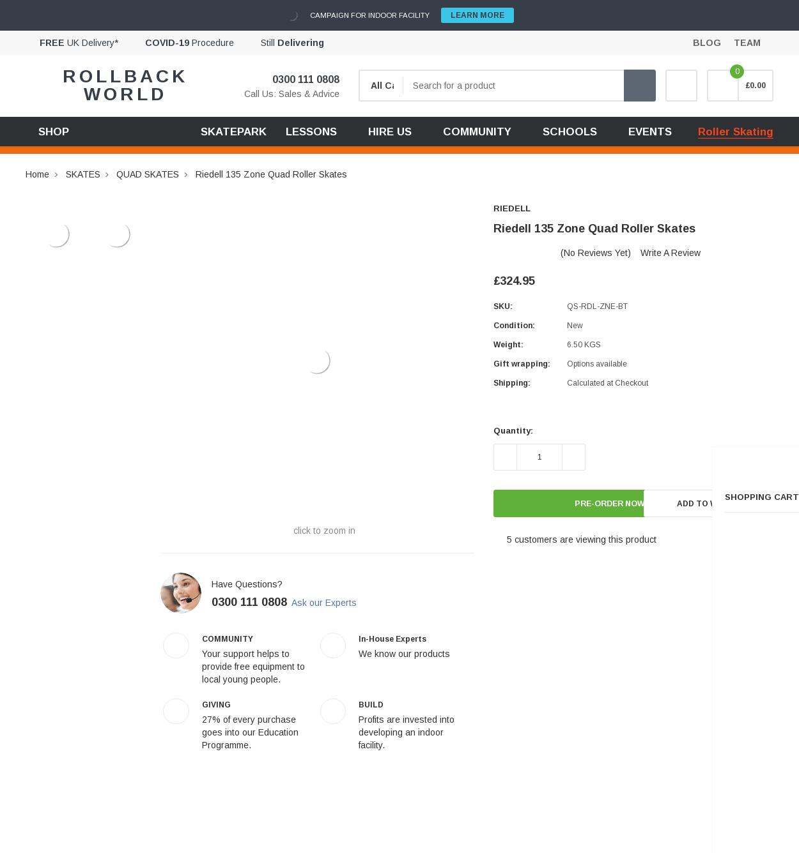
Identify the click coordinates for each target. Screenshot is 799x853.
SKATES (83, 174)
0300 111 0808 (297, 79)
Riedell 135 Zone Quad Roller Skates (271, 174)
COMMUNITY (477, 132)
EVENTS (650, 132)
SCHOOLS (570, 132)
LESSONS (311, 132)
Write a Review (670, 253)
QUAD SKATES (147, 174)
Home (37, 174)
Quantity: (513, 430)
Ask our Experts (334, 603)
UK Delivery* (79, 43)
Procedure (189, 43)
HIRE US (390, 132)
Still (292, 43)
